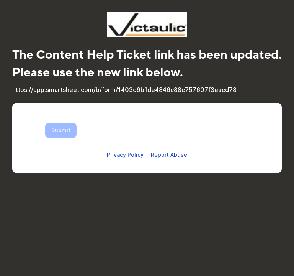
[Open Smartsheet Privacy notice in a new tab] (125, 155)
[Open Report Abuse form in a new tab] (169, 155)
